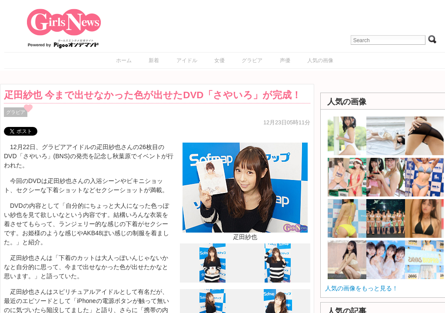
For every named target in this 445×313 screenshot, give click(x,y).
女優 (219, 60)
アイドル (186, 60)
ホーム (124, 60)
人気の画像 (320, 60)
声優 (285, 60)
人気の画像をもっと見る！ (361, 288)
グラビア (252, 60)
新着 (154, 60)
